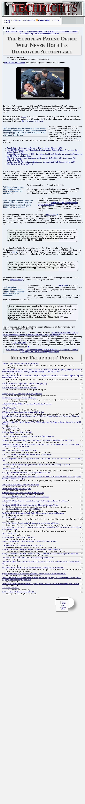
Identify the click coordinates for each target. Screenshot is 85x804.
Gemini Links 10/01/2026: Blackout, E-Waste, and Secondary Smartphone (28, 437)
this (14, 253)
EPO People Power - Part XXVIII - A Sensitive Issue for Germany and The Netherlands (32, 568)
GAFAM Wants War (9, 408)
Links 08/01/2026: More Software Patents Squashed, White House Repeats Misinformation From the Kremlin (40, 584)
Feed (8, 22)
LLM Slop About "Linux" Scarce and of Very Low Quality (22, 546)
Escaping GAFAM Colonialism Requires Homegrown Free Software (26, 473)
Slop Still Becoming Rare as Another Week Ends (19, 398)
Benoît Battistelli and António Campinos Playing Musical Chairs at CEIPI (35, 149)
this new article (20, 343)
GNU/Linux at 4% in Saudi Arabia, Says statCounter (20, 485)
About (15, 20)
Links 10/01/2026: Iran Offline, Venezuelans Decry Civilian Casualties (26, 404)
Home (8, 20)
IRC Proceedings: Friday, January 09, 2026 (17, 433)
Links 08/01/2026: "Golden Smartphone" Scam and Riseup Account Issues (28, 558)
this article (63, 286)
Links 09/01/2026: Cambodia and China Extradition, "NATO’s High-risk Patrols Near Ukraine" (35, 501)
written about (51, 215)
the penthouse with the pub (32, 121)
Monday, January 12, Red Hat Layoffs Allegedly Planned (22, 394)
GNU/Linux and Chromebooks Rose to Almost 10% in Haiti (23, 412)
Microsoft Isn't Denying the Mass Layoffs (16, 489)
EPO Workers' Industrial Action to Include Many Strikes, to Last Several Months (30, 524)
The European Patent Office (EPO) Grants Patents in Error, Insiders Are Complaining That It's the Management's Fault (49, 33)
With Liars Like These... (15, 32)
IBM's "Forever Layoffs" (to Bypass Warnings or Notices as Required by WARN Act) (32, 550)
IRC (20, 20)
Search (56, 20)
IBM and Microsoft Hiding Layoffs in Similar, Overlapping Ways (25, 384)
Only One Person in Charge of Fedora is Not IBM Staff (21, 509)
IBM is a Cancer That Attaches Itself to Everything (19, 388)
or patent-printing (16, 280)
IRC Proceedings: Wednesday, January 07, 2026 (18, 592)
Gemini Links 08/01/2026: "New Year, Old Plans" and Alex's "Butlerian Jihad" (29, 542)
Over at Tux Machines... (10, 429)
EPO (24, 117)
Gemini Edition (29, 20)
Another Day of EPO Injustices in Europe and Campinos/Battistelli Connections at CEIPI (41, 162)
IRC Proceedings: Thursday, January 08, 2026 (18, 538)
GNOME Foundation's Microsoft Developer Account (20, 364)
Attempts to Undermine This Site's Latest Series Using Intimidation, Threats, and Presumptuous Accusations (40, 554)
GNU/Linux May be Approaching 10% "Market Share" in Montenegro (26, 455)
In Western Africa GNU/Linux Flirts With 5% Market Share (23, 493)
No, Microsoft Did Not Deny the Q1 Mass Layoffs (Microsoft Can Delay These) (30, 505)
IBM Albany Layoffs (9, 518)
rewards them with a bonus (14, 63)
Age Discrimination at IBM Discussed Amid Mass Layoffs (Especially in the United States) (34, 574)
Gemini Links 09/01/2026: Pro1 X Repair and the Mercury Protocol (25, 497)
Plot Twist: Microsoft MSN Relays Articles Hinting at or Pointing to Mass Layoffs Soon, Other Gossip (38, 441)
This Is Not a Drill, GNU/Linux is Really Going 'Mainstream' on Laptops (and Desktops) (33, 514)
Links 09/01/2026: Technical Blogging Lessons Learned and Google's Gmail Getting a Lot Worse (36, 465)
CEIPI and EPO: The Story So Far (20, 164)
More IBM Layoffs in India (11, 469)
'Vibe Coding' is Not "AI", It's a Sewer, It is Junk (19, 451)
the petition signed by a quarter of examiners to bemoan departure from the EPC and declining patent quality (40, 334)
